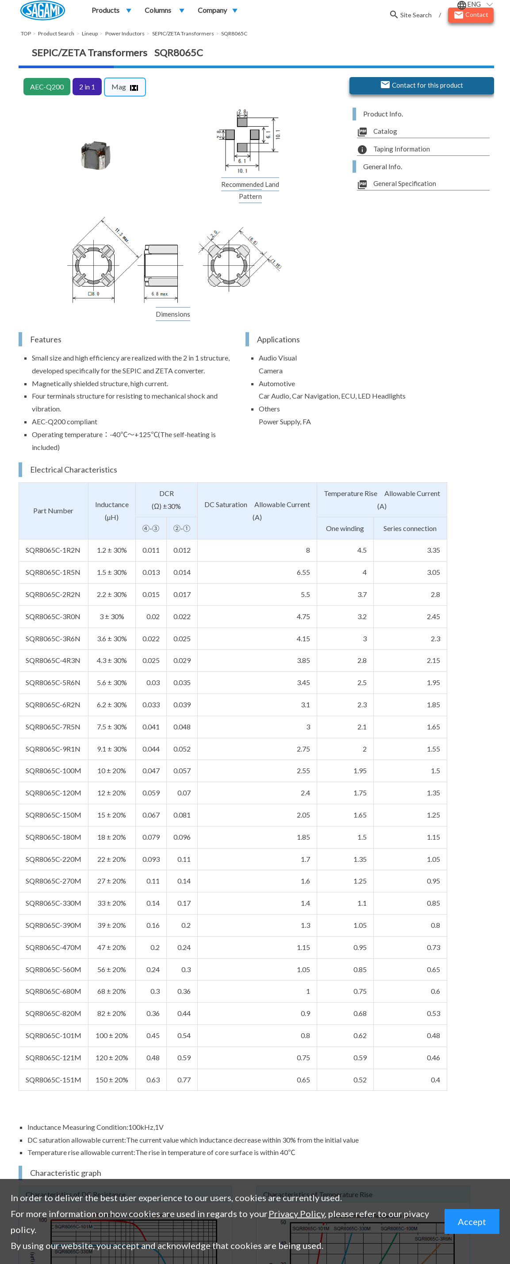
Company (212, 12)
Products (105, 12)
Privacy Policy (296, 1213)
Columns (158, 12)
